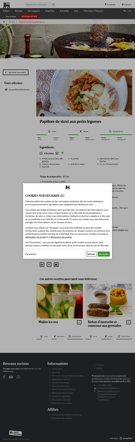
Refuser (91, 254)
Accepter (103, 254)
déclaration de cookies (61, 237)
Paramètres (30, 254)
